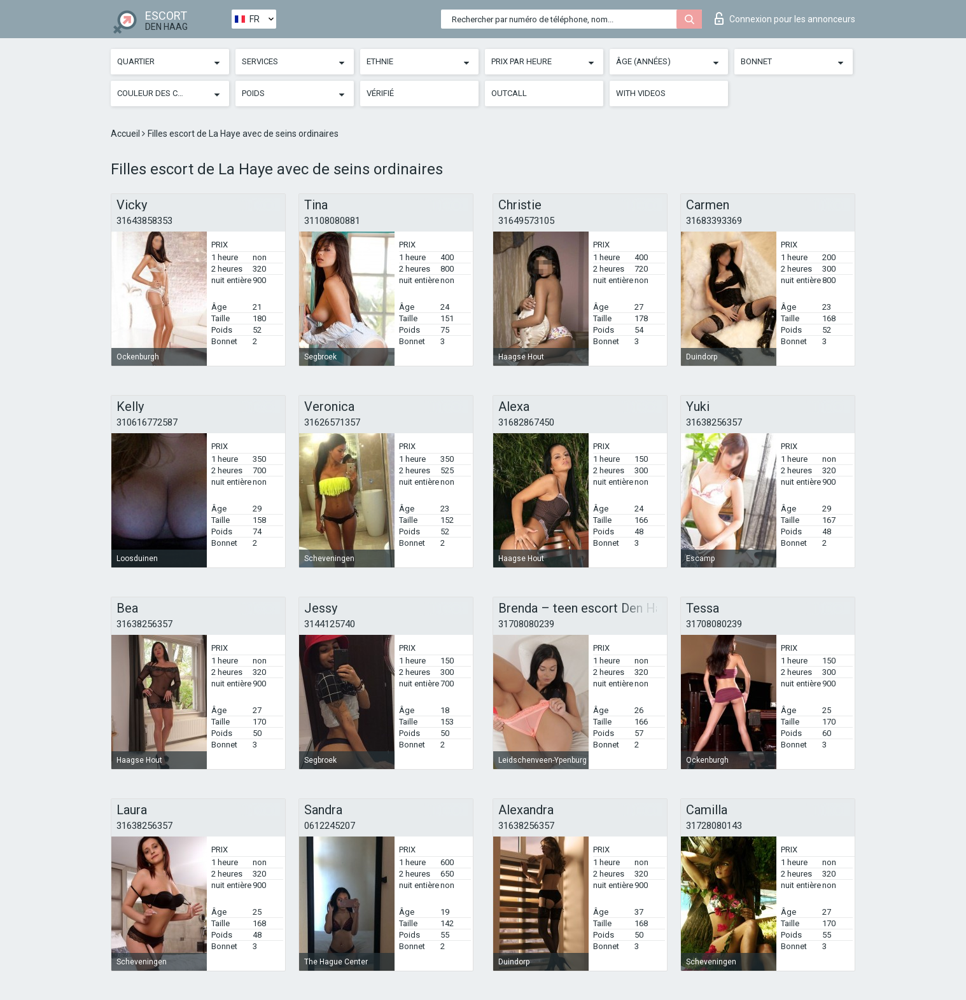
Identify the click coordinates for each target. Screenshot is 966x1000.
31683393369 (714, 220)
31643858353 (144, 220)
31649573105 (526, 220)
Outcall (509, 93)
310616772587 (147, 422)
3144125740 (329, 624)
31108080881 (332, 220)
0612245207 (329, 825)
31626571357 (332, 422)
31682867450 (526, 422)
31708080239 (526, 624)
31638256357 (714, 422)
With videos (641, 93)
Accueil (126, 133)
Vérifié (380, 93)
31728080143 (714, 825)
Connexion (785, 18)
